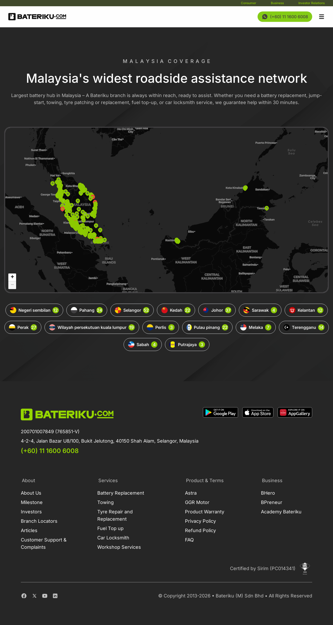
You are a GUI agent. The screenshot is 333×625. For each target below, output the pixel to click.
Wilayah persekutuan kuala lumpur (92, 327)
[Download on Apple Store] (257, 431)
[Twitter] (34, 596)
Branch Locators (39, 521)
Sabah (142, 344)
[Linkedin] (55, 596)
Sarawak (260, 310)
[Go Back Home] (37, 16)
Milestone (32, 502)
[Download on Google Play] (220, 431)
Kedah (176, 310)
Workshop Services (119, 547)
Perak (23, 327)
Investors (31, 511)
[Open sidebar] (321, 17)
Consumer (248, 3)
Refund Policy (200, 530)
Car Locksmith (113, 537)
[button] (77, 217)
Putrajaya (187, 344)
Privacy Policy (200, 521)
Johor (217, 310)
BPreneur (271, 502)
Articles (29, 530)
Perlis (161, 327)
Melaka (255, 327)
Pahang (87, 310)
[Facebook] (24, 596)
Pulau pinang (207, 327)
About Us (31, 493)
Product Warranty (204, 511)
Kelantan (306, 310)
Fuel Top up (110, 528)
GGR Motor (197, 502)
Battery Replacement (120, 493)
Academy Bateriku (281, 511)
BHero (268, 493)
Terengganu (303, 327)
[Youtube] (45, 596)
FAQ (189, 540)
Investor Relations (311, 3)
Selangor (132, 310)
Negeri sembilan (34, 310)
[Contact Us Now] (285, 16)
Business (277, 3)
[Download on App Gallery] (295, 431)
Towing (105, 502)
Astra (191, 493)
